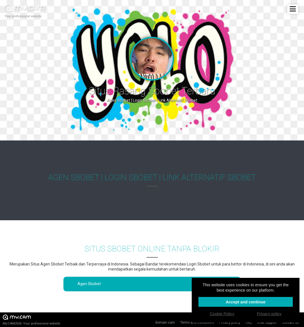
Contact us (290, 322)
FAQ (249, 322)
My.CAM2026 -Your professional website (31, 319)
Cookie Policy (222, 314)
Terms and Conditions (197, 322)
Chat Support (267, 322)
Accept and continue (246, 302)
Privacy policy (229, 322)
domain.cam (165, 322)
